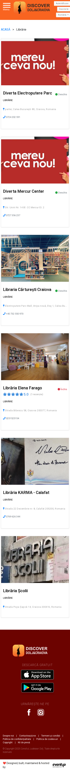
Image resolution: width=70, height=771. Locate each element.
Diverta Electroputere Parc (27, 93)
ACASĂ (6, 29)
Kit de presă (24, 742)
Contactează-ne (27, 735)
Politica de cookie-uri (47, 739)
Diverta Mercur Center (23, 191)
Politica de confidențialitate (17, 739)
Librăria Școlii (15, 590)
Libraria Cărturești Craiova (27, 289)
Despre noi (8, 735)
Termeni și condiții (50, 735)
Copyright (8, 742)
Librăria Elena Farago (22, 388)
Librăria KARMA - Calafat (26, 492)
